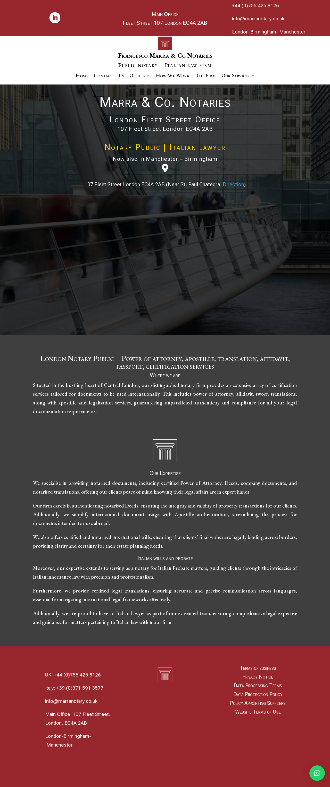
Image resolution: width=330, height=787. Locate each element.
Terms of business (258, 668)
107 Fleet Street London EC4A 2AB (165, 129)
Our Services (235, 76)
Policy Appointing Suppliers (258, 703)
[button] (317, 773)
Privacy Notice (257, 677)
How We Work (173, 76)
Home (82, 76)
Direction (233, 184)
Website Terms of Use (258, 712)
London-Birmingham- (255, 32)
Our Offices (132, 76)
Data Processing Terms (258, 685)
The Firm (205, 76)
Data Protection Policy (258, 694)
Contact (103, 76)
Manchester (292, 32)
